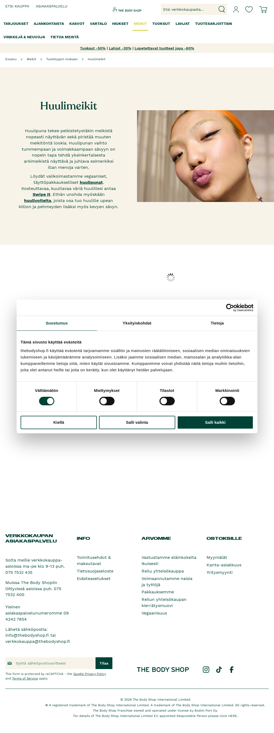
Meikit (31, 59)
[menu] (137, 30)
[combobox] (194, 9)
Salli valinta (137, 422)
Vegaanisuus (154, 613)
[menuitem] (16, 23)
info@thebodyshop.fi (27, 635)
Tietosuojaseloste (95, 571)
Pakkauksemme (158, 591)
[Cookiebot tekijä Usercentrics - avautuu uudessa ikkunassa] (230, 308)
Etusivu (11, 59)
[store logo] (122, 9)
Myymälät (217, 557)
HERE (232, 716)
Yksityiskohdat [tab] (137, 323)
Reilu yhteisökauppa (163, 571)
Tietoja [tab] (217, 323)
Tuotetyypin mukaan (62, 59)
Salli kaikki (215, 422)
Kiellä (58, 422)
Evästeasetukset (94, 578)
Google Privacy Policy (89, 674)
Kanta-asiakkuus (224, 564)
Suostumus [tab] (57, 323)
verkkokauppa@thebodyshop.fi (37, 641)
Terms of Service (25, 678)
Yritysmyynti (220, 572)
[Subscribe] (104, 663)
